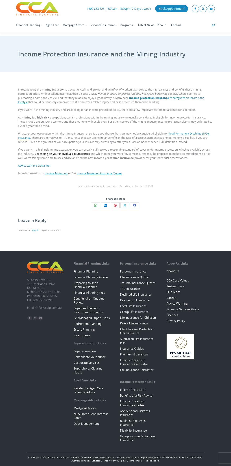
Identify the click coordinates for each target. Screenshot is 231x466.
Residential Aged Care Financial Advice (88, 390)
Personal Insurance (133, 271)
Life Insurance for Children (138, 318)
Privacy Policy (176, 321)
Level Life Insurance (133, 306)
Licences (172, 315)
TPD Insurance (130, 289)
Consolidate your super (90, 357)
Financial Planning (86, 271)
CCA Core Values (178, 280)
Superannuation (85, 351)
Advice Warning (177, 303)
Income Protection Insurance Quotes (99, 173)
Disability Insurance (133, 430)
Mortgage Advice (85, 408)
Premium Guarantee (134, 354)
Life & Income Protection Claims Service (137, 331)
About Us (173, 271)
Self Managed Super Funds (92, 318)
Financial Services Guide (183, 309)
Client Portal (192, 1)
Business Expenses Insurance (133, 423)
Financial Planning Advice (91, 277)
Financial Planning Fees (89, 293)
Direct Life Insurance (134, 323)
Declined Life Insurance (136, 294)
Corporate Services (87, 363)
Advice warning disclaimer (34, 165)
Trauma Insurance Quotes (138, 283)
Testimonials (175, 286)
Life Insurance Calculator (137, 370)
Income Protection (56, 173)
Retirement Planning (88, 324)
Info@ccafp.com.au (132, 460)
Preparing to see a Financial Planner (86, 285)
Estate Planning (84, 329)
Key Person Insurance (135, 300)
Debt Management (86, 424)
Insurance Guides (132, 349)
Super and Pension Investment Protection (89, 310)
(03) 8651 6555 (47, 296)
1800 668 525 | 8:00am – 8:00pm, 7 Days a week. (119, 12)
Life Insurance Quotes (135, 277)
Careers (172, 298)
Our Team (173, 292)
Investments (82, 335)
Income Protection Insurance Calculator (134, 362)
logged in (35, 230)
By (130, 186)
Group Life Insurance (134, 312)
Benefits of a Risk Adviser (137, 395)
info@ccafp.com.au (49, 308)
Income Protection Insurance (102, 186)
